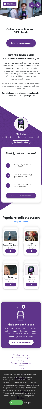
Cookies (21, 368)
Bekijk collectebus (21, 142)
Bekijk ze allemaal (21, 222)
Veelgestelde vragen (21, 358)
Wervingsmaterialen (21, 355)
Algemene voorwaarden (21, 363)
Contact (21, 366)
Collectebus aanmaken (21, 43)
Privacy (21, 360)
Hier (24, 393)
